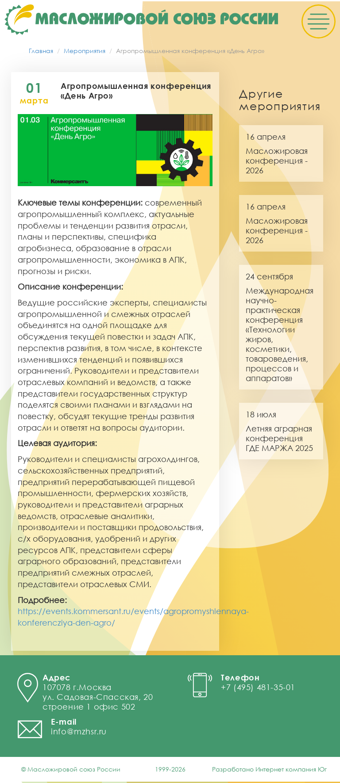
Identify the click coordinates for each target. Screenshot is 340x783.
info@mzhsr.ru (79, 732)
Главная (41, 52)
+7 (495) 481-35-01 (258, 688)
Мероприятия (84, 52)
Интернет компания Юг (291, 770)
